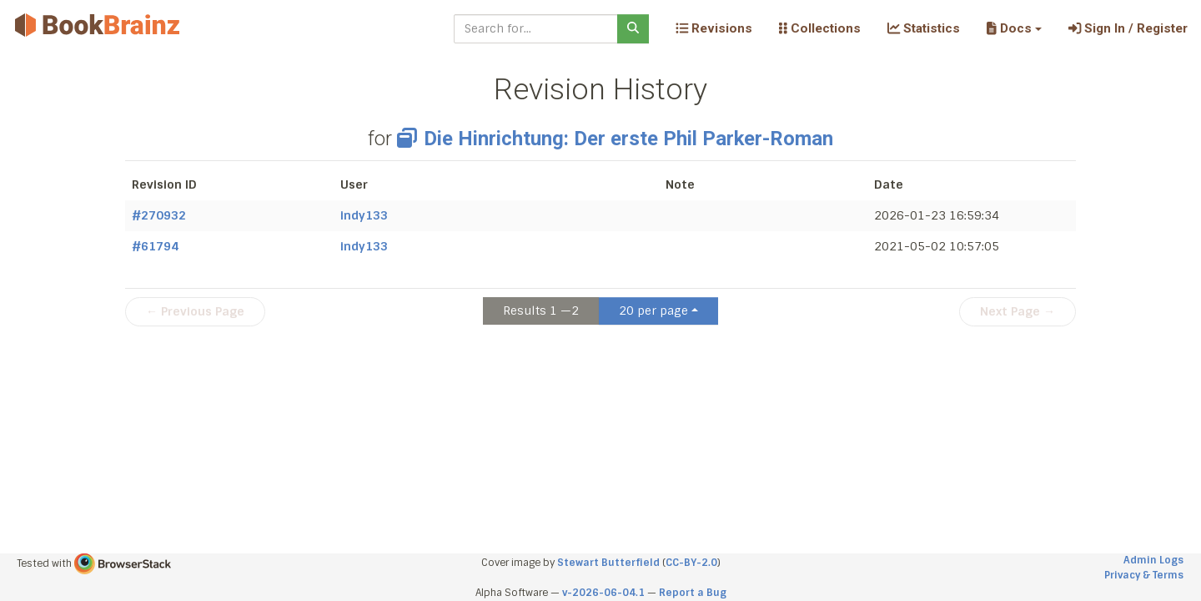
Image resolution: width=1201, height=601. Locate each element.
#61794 (155, 246)
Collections (820, 28)
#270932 (159, 215)
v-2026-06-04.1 (603, 592)
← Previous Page (195, 311)
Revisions (714, 28)
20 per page (653, 310)
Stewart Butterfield (608, 562)
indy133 (364, 215)
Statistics (923, 28)
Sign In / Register (1128, 28)
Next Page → (1017, 311)
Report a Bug (692, 592)
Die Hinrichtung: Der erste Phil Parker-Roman (614, 138)
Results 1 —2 (541, 310)
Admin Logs (1153, 560)
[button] (1013, 28)
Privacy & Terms (1143, 575)
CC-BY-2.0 (691, 562)
